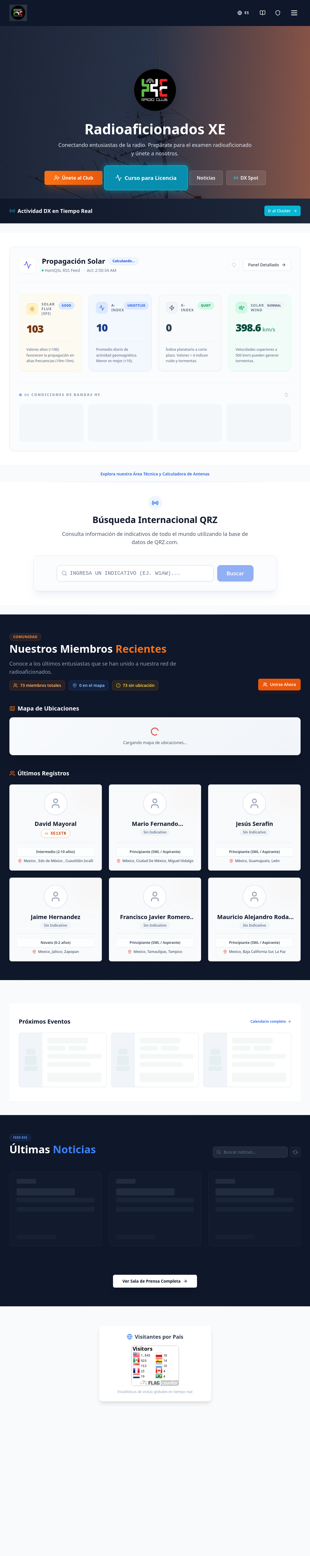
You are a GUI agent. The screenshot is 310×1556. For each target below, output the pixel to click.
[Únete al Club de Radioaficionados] (73, 178)
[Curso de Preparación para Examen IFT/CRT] (145, 178)
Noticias (206, 178)
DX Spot (246, 178)
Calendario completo (270, 1021)
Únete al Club (73, 178)
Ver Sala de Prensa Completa (155, 1281)
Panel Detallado (267, 264)
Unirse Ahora (279, 684)
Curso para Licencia (146, 177)
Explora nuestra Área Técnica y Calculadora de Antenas (154, 474)
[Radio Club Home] (18, 13)
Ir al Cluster (282, 210)
